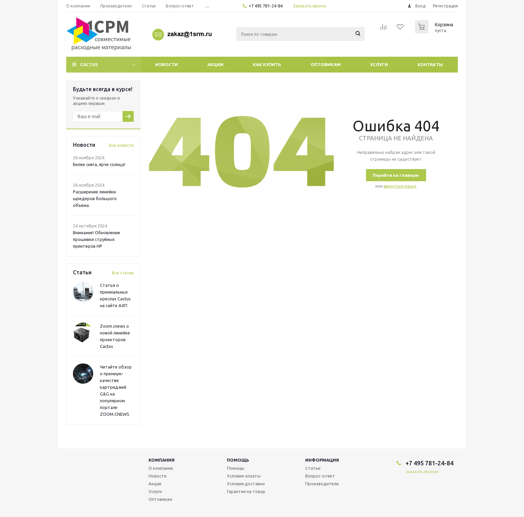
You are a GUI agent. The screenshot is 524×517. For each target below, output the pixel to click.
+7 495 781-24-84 (265, 5)
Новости (166, 64)
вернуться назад (400, 186)
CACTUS (89, 64)
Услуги (379, 64)
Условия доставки (246, 483)
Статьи (312, 468)
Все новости (121, 145)
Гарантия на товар (246, 491)
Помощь (238, 460)
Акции (215, 64)
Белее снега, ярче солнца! (99, 164)
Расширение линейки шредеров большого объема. (95, 198)
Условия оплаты (244, 475)
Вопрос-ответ (320, 475)
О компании (161, 468)
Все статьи (123, 273)
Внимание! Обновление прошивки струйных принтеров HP (96, 239)
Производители (322, 483)
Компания (162, 460)
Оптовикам (326, 64)
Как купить (267, 64)
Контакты (430, 64)
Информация (322, 460)
